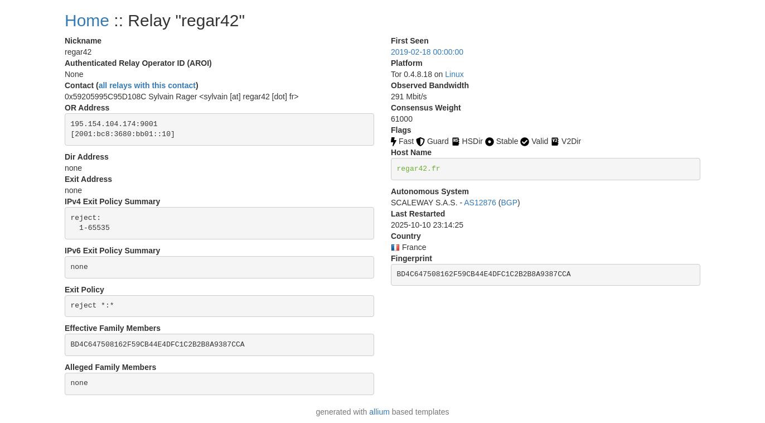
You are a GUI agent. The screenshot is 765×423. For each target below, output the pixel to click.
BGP (509, 202)
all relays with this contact (147, 85)
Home (87, 20)
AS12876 (480, 202)
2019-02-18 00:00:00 (427, 51)
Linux (454, 74)
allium (379, 411)
